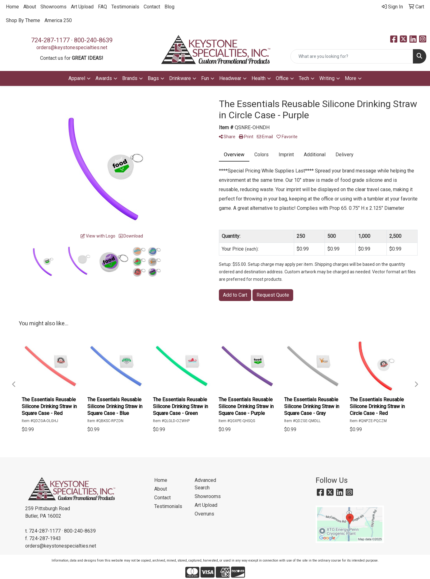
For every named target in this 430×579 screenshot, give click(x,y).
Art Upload (82, 7)
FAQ (102, 7)
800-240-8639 (93, 40)
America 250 (58, 20)
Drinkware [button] (180, 78)
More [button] (350, 78)
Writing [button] (327, 78)
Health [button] (259, 78)
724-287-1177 (50, 40)
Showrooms (53, 7)
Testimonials (125, 7)
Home (12, 7)
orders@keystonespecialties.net (71, 47)
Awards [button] (103, 78)
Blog (169, 7)
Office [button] (282, 78)
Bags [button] (153, 78)
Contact (152, 7)
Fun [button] (205, 78)
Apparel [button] (76, 78)
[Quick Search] (351, 56)
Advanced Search (205, 484)
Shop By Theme (23, 20)
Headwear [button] (230, 78)
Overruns (204, 514)
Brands (129, 78)
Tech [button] (304, 78)
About (29, 7)
